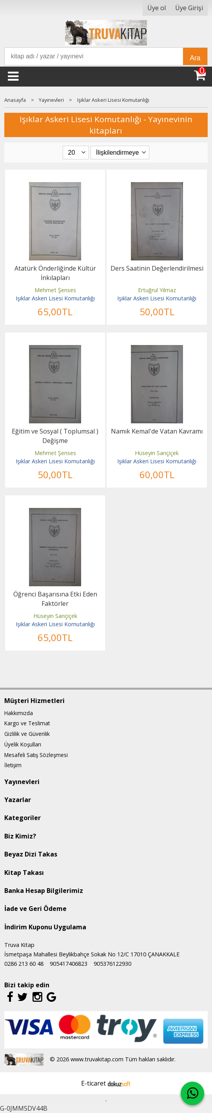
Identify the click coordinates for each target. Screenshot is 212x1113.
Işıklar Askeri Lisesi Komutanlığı (55, 298)
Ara (195, 58)
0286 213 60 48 (23, 963)
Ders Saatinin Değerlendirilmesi (157, 268)
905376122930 (112, 963)
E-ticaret (93, 1083)
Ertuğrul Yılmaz (157, 290)
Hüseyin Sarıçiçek (157, 453)
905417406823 (68, 963)
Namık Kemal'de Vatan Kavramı (157, 431)
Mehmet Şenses (55, 290)
